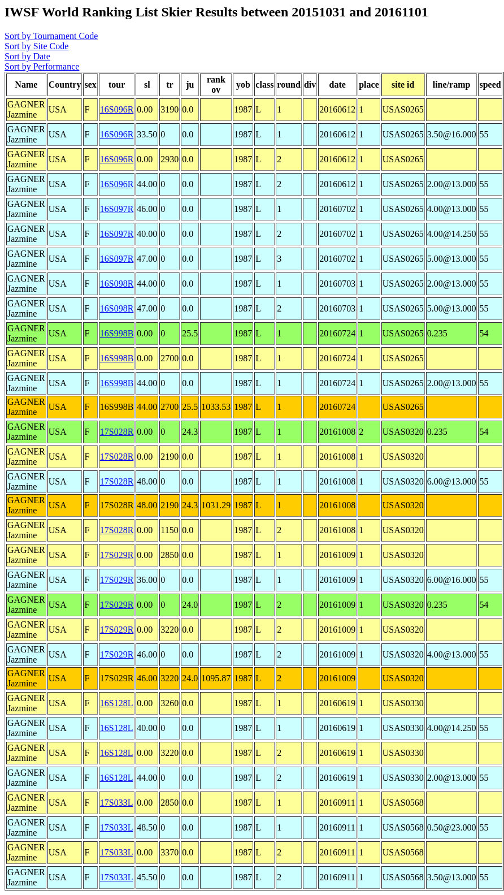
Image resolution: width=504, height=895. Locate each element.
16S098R (117, 283)
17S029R (117, 555)
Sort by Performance (42, 66)
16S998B (117, 333)
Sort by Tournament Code (51, 36)
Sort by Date (27, 56)
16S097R (117, 209)
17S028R (117, 431)
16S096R (117, 109)
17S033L (116, 802)
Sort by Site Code (36, 46)
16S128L (116, 703)
